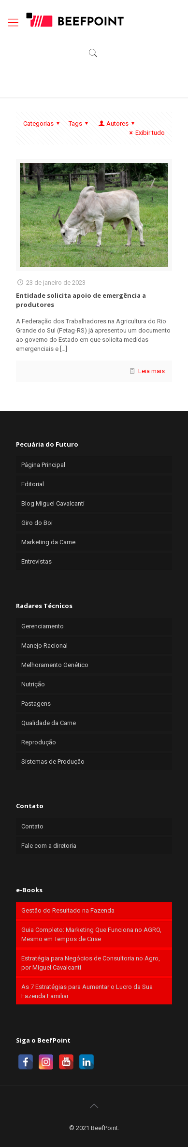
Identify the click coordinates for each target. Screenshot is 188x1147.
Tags (80, 123)
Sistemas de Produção (53, 761)
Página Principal (43, 464)
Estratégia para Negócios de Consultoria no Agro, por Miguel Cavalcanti (90, 963)
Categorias (42, 123)
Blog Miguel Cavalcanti (53, 503)
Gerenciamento (42, 626)
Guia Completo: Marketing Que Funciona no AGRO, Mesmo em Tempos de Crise (91, 934)
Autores (117, 123)
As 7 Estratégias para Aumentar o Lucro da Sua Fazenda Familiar (87, 991)
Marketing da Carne (48, 542)
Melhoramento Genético (54, 664)
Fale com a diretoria (48, 845)
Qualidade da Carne (48, 722)
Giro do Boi (37, 522)
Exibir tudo (146, 132)
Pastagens (36, 703)
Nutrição (33, 684)
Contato (32, 826)
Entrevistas (36, 561)
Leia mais (151, 371)
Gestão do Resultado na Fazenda (68, 910)
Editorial (32, 484)
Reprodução (38, 742)
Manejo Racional (44, 645)
